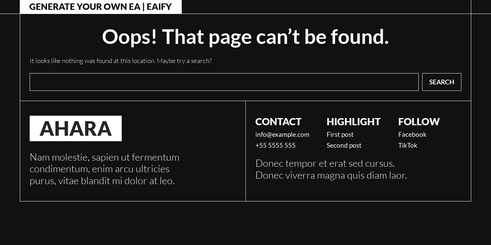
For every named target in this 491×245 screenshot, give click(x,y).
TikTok (407, 145)
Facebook (412, 134)
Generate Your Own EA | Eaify (100, 6)
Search (441, 82)
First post (340, 134)
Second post (344, 145)
